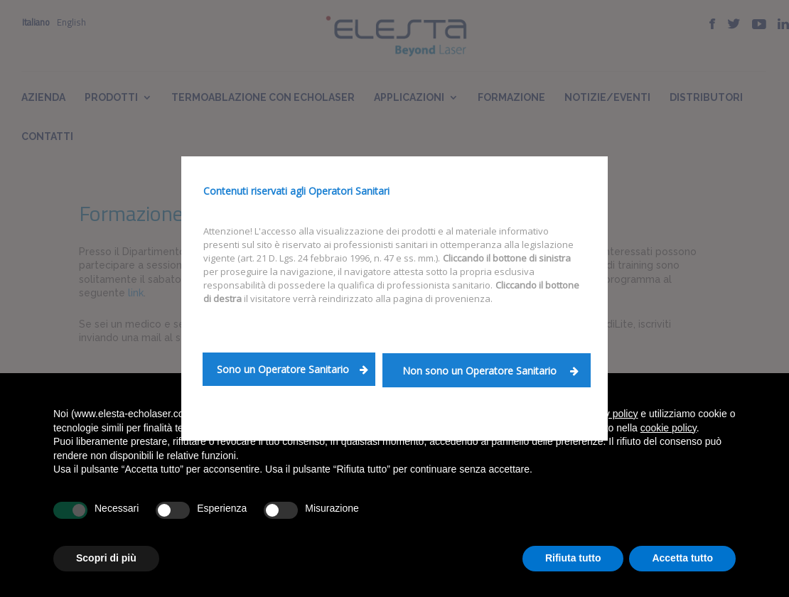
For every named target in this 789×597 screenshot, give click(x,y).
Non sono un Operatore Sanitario (490, 370)
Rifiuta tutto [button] (573, 558)
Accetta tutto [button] (682, 558)
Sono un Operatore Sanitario (292, 369)
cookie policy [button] (668, 428)
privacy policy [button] (608, 413)
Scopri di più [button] (106, 558)
